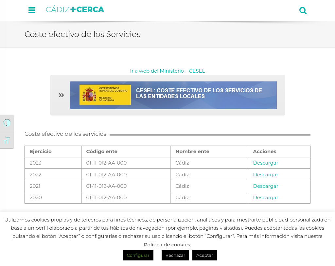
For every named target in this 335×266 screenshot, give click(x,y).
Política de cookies (167, 244)
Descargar (265, 163)
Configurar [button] (138, 255)
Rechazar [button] (175, 255)
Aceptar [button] (204, 255)
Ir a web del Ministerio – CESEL (167, 71)
